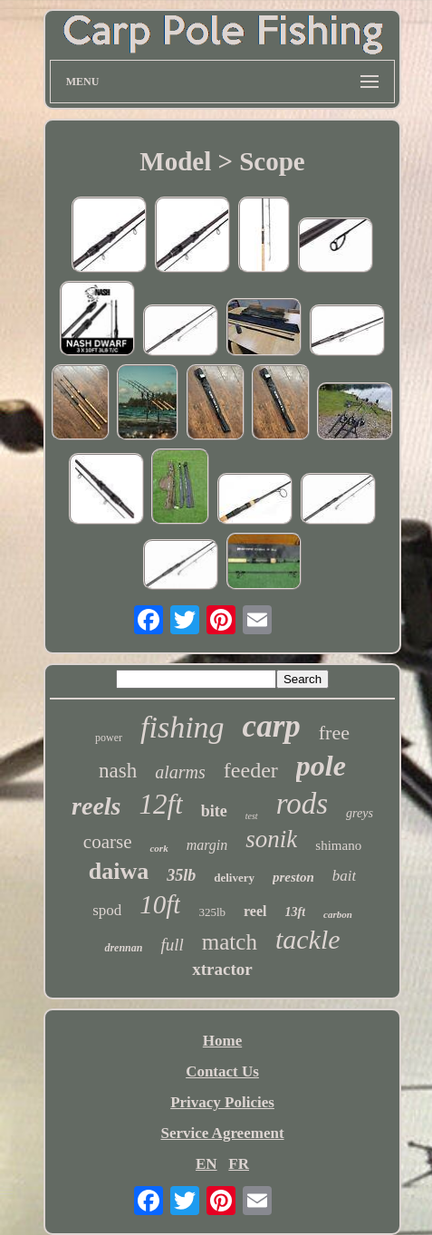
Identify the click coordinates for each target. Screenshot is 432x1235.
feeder (251, 770)
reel (255, 911)
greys (359, 813)
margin (207, 845)
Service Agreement (221, 1133)
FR (238, 1163)
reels (96, 806)
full (171, 944)
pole (321, 765)
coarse (107, 842)
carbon (337, 914)
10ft (159, 904)
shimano (338, 845)
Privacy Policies (222, 1102)
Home (222, 1040)
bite (214, 811)
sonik (271, 839)
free (334, 732)
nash (118, 770)
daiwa (119, 871)
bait (344, 875)
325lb (212, 912)
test (251, 816)
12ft (161, 804)
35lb (181, 875)
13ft (295, 912)
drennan (123, 947)
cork (158, 848)
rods (302, 803)
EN (206, 1163)
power (108, 737)
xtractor (222, 969)
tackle (308, 939)
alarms (180, 772)
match (229, 942)
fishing (182, 727)
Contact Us (222, 1071)
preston (293, 877)
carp (272, 726)
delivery (234, 877)
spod (106, 910)
